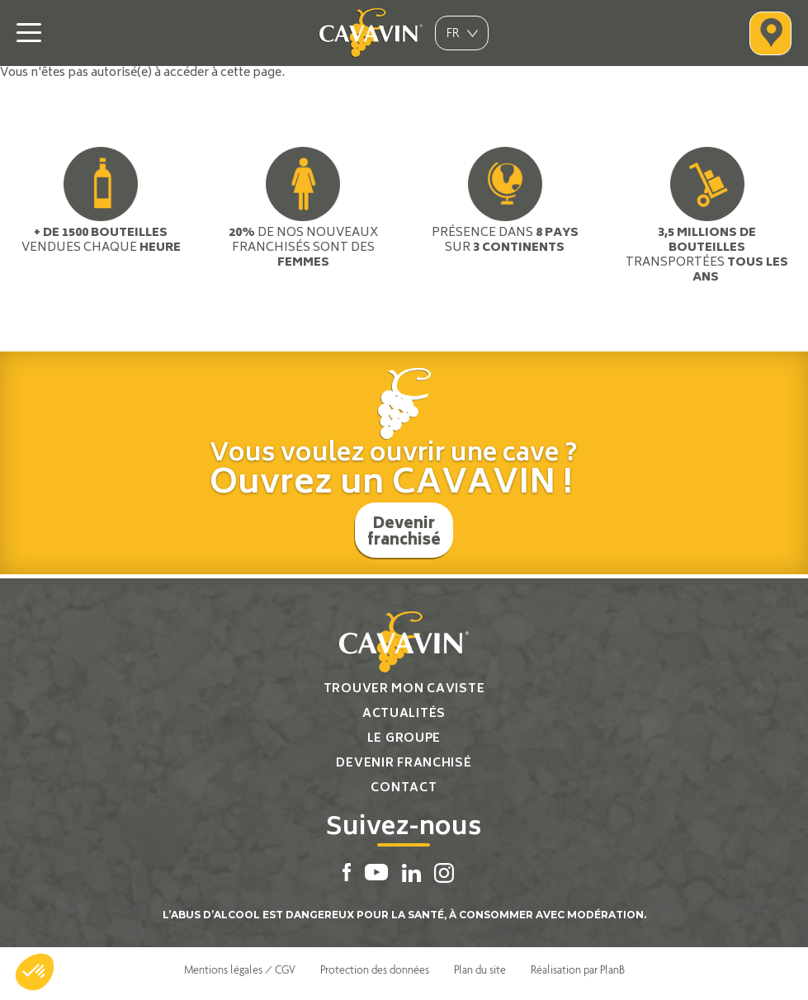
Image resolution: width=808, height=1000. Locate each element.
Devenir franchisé (404, 533)
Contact (404, 788)
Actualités (404, 714)
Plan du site (480, 969)
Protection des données (374, 969)
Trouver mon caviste (404, 689)
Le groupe (404, 739)
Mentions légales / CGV (239, 969)
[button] (34, 972)
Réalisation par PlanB (578, 969)
